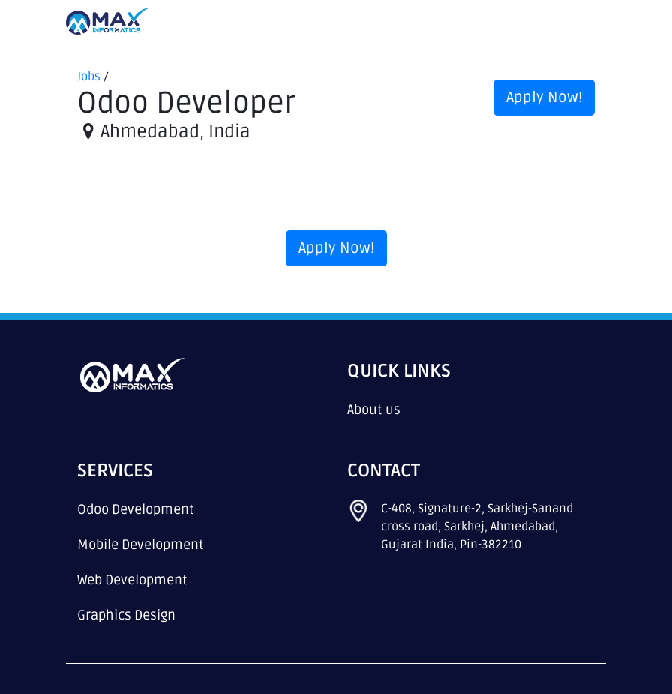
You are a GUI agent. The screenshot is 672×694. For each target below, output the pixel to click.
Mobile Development (140, 544)
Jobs (88, 76)
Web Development (132, 580)
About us (373, 409)
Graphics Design (126, 615)
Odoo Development (135, 509)
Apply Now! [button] (544, 98)
